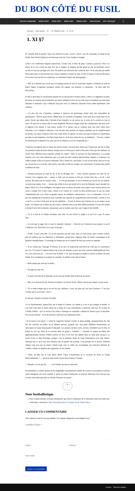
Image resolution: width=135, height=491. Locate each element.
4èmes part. (81, 21)
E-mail (73, 445)
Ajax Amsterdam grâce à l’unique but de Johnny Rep (69, 402)
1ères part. (43, 21)
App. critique (109, 21)
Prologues (95, 21)
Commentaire (33, 425)
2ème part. (56, 21)
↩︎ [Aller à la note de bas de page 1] (90, 402)
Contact (108, 487)
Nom (28, 445)
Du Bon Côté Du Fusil (67, 9)
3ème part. (69, 21)
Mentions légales (119, 487)
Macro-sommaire (28, 21)
